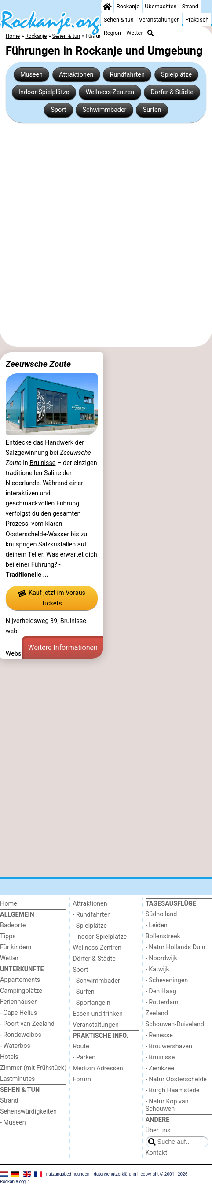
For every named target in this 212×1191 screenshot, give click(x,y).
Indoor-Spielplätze (43, 92)
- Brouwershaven (169, 1046)
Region (112, 32)
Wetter (134, 32)
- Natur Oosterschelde (176, 1079)
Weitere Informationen (63, 647)
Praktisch (196, 19)
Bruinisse (42, 463)
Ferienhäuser (18, 1002)
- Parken (84, 1057)
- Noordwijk (161, 958)
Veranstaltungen (159, 19)
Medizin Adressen (98, 1068)
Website (17, 653)
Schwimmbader (104, 110)
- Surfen (83, 992)
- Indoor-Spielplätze (100, 936)
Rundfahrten (127, 74)
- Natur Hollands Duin (175, 947)
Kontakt (157, 1153)
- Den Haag (161, 991)
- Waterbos (15, 1046)
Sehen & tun (119, 19)
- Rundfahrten (92, 914)
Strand (190, 6)
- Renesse (159, 1035)
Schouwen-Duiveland (175, 1024)
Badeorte (13, 925)
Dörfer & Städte (172, 92)
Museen (31, 74)
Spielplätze (176, 74)
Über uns (158, 1130)
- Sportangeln (91, 1003)
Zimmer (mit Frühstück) (33, 1068)
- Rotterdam (162, 1002)
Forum (82, 1079)
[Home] (107, 6)
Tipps (8, 936)
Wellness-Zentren (110, 92)
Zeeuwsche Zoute (38, 364)
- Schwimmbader (96, 981)
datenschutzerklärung (115, 1174)
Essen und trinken (98, 1014)
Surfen (152, 110)
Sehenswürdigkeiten (28, 1111)
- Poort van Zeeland (27, 1024)
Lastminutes (17, 1079)
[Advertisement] (106, 235)
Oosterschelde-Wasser (37, 534)
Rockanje (128, 6)
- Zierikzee (160, 1068)
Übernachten (160, 6)
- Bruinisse (160, 1057)
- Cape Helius (18, 1013)
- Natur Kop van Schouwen (167, 1105)
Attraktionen (76, 74)
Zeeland (157, 1013)
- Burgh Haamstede (173, 1090)
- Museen (13, 1122)
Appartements (20, 980)
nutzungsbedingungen (68, 1174)
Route (81, 1046)
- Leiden (157, 925)
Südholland (161, 914)
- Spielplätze (90, 925)
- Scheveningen (167, 980)
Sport (58, 110)
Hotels (9, 1057)
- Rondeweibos (20, 1035)
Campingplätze (21, 991)
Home (8, 903)
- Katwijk (157, 969)
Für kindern (16, 947)
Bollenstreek (163, 936)
